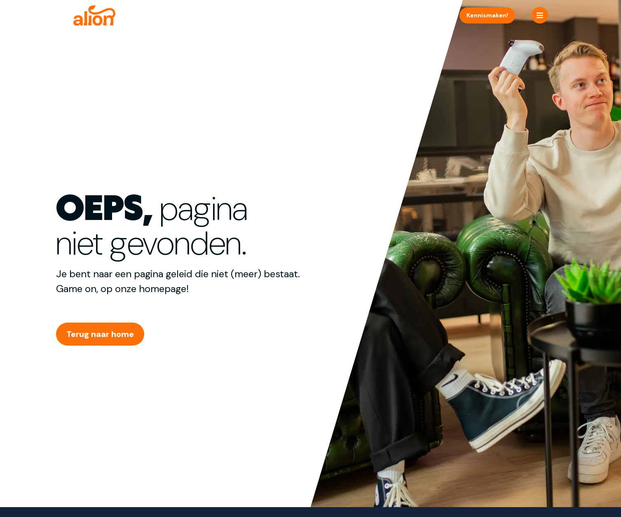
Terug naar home (100, 334)
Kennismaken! (487, 15)
